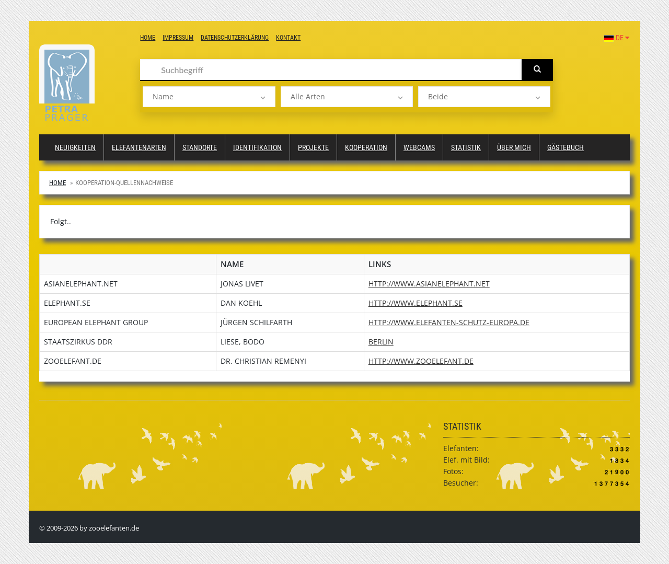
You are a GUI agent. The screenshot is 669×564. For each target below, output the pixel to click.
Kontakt (288, 37)
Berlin (381, 342)
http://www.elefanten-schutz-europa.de (448, 322)
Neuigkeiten (75, 147)
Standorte (199, 147)
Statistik (466, 147)
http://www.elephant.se (415, 303)
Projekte (313, 147)
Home (147, 37)
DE (616, 37)
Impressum (178, 37)
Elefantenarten (139, 147)
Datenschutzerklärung (235, 37)
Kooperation (366, 147)
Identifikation (257, 147)
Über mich (514, 147)
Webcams (419, 147)
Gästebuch (565, 147)
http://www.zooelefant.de (421, 361)
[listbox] (209, 96)
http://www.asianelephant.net (429, 284)
